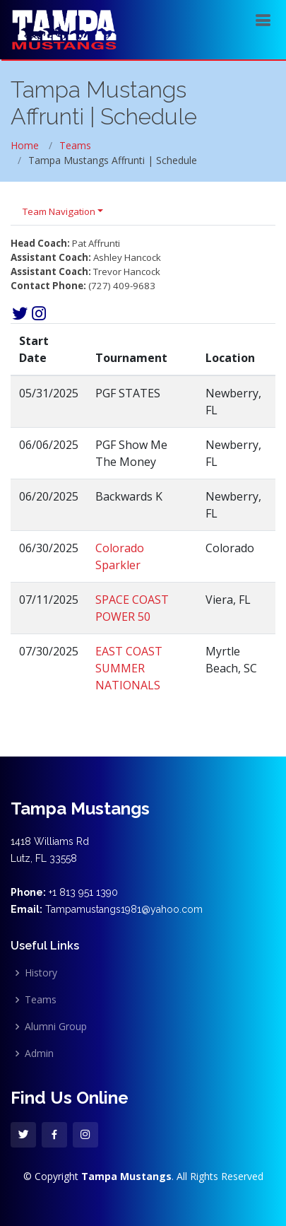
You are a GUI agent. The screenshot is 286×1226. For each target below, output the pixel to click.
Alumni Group (56, 1027)
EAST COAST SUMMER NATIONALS (128, 668)
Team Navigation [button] (59, 211)
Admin (39, 1053)
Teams (75, 145)
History (41, 973)
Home (25, 145)
